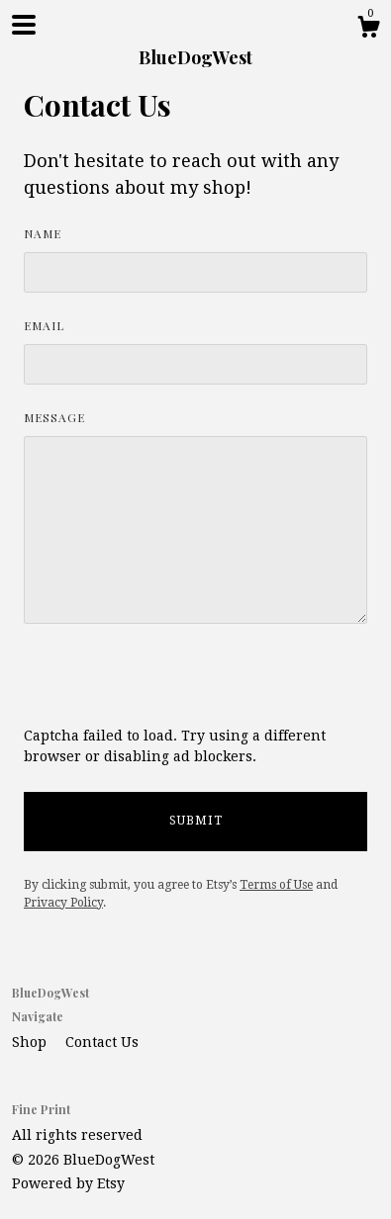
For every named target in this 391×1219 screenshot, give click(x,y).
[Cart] (368, 29)
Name (42, 233)
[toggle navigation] (24, 25)
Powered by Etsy (68, 1183)
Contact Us (102, 1042)
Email (44, 325)
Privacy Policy (63, 903)
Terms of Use (276, 885)
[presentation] (174, 687)
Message (54, 417)
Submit (196, 820)
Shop (31, 1042)
